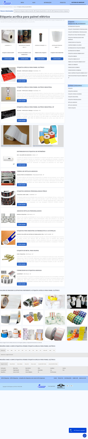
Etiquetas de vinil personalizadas (76, 34)
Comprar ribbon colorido (75, 45)
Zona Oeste (19, 364)
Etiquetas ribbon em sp (74, 59)
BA (36, 350)
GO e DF (45, 350)
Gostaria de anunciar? (77, 2)
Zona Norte (12, 364)
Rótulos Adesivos (72, 102)
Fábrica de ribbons (73, 64)
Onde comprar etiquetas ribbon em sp (77, 73)
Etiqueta (70, 88)
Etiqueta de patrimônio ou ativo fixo (44, 11)
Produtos (63, 2)
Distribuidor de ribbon (74, 50)
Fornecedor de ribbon (74, 67)
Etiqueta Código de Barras (75, 94)
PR (22, 350)
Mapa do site (82, 378)
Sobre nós (75, 378)
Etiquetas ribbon (72, 56)
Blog (34, 2)
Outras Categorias (75, 85)
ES (15, 350)
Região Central (4, 364)
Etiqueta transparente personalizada (77, 29)
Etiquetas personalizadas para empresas (76, 38)
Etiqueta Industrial (73, 96)
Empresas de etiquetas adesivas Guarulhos (24, 11)
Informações (47, 2)
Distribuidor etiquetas (74, 26)
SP (18, 350)
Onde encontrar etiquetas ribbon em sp (77, 76)
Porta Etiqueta (72, 108)
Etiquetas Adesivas (73, 91)
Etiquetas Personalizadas (74, 99)
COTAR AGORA (8, 58)
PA (54, 350)
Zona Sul (27, 364)
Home (55, 378)
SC (26, 350)
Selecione (3, 350)
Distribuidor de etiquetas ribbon (76, 48)
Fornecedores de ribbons (74, 70)
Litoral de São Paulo (53, 364)
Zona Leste (33, 364)
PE (33, 350)
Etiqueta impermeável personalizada (77, 32)
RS (29, 350)
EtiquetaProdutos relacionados (77, 22)
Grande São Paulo (42, 364)
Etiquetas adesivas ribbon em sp (76, 53)
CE (40, 350)
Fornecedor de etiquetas (74, 42)
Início (22, 2)
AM (50, 350)
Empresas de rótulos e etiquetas (61, 11)
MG (11, 350)
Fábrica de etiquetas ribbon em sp (76, 61)
